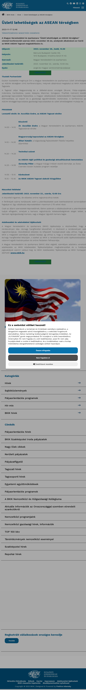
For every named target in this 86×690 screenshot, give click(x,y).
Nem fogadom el (43, 358)
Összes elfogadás (43, 350)
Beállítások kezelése (43, 364)
